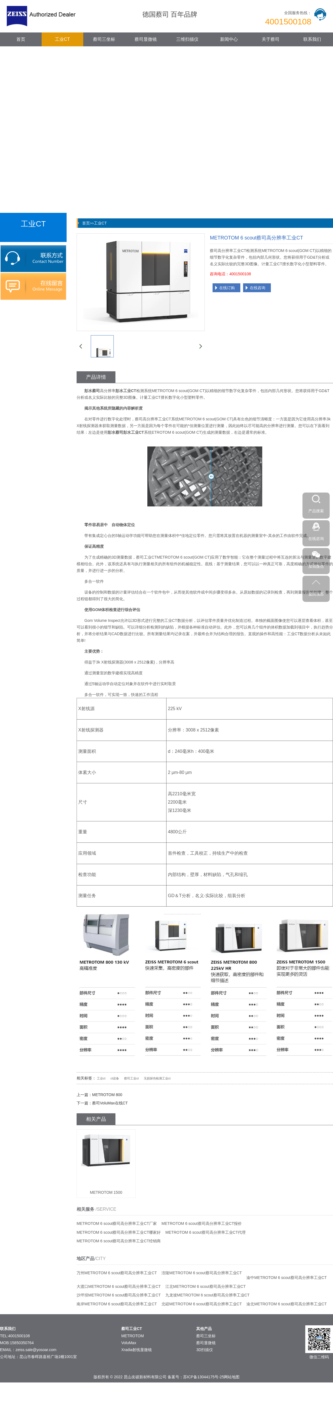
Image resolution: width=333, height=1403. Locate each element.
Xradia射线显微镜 (136, 1350)
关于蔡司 (270, 39)
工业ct (101, 1078)
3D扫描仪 (204, 1350)
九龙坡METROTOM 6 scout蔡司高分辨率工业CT (207, 1295)
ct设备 (114, 1078)
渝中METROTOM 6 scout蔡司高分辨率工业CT (286, 1277)
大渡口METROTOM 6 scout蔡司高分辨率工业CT (119, 1286)
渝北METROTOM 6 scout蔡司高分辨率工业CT (286, 1304)
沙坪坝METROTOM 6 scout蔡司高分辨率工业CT (119, 1295)
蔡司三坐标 (104, 39)
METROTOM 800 (107, 1094)
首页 (20, 39)
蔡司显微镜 (146, 39)
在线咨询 (257, 288)
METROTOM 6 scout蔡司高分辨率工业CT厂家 (117, 1223)
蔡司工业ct (131, 1078)
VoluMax (128, 1343)
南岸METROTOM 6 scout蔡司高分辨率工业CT (117, 1304)
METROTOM (132, 1336)
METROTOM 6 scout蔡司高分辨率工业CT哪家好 (119, 1232)
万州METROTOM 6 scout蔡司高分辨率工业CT (117, 1273)
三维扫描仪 (187, 39)
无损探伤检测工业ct (157, 1078)
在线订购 (227, 288)
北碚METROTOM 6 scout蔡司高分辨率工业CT (202, 1304)
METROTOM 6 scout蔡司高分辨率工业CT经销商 (119, 1241)
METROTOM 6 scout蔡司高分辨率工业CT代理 (205, 1232)
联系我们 (312, 39)
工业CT (62, 39)
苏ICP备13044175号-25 (203, 1377)
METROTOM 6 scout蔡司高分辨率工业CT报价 (202, 1223)
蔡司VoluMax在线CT (110, 1103)
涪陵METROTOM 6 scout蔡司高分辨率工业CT (202, 1273)
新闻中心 (229, 39)
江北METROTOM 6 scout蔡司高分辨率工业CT (205, 1286)
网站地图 (231, 1377)
